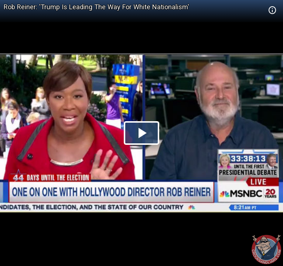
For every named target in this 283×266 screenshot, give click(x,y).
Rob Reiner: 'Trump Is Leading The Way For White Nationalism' (96, 7)
